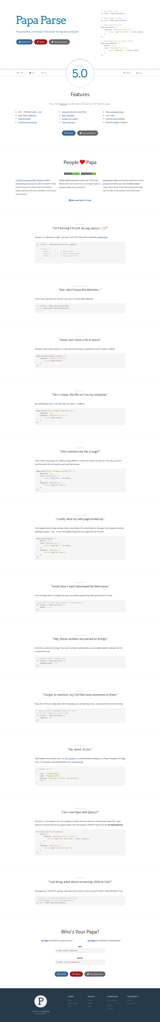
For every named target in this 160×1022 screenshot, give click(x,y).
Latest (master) (112, 1000)
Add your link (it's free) (80, 200)
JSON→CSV (37, 112)
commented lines (116, 112)
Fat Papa (91, 940)
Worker (113, 528)
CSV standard (70, 758)
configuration (102, 237)
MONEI (62, 180)
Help (139, 73)
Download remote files (27, 122)
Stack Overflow (132, 1003)
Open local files (24, 119)
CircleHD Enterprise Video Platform (30, 180)
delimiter (32, 115)
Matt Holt (45, 1011)
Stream (65, 112)
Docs (32, 73)
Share (90, 1006)
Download (24, 42)
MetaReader (108, 180)
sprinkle (116, 122)
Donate (90, 1000)
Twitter (129, 1000)
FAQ (43, 73)
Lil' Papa (44, 940)
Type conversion (68, 122)
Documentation (59, 42)
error (115, 119)
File (50, 349)
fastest (63, 103)
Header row (67, 119)
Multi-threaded (68, 115)
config (72, 244)
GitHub (126, 73)
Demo (41, 42)
